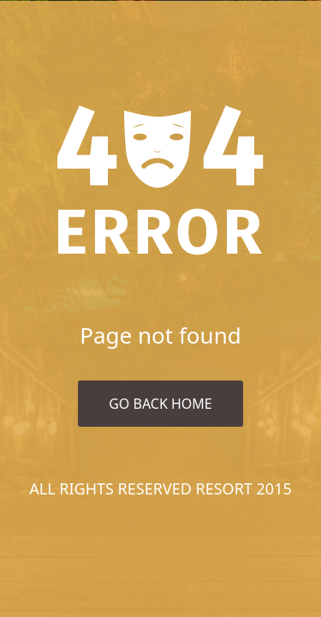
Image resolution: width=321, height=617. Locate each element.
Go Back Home (160, 403)
